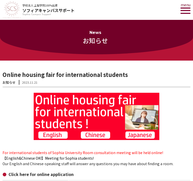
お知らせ (9, 82)
